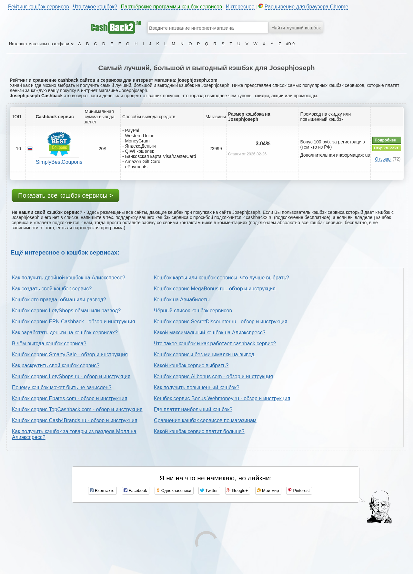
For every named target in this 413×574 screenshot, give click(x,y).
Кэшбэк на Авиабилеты (182, 299)
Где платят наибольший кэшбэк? (193, 409)
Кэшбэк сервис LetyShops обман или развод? (66, 310)
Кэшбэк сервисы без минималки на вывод (204, 354)
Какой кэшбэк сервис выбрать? (191, 365)
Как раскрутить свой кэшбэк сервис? (55, 365)
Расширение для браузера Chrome (306, 6)
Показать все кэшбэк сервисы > (65, 195)
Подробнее (385, 140)
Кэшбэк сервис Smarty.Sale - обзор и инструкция (70, 354)
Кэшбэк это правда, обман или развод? (59, 299)
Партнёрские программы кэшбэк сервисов (171, 6)
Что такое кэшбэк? (95, 6)
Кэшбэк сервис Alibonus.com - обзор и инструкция (213, 376)
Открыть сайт (386, 148)
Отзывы (383, 159)
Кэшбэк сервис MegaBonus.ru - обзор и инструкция (215, 288)
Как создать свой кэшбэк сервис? (52, 288)
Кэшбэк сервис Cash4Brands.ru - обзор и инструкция (74, 420)
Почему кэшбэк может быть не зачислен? (61, 387)
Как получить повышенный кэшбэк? (196, 387)
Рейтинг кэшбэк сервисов (38, 6)
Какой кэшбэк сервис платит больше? (199, 431)
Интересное (240, 6)
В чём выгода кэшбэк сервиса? (49, 343)
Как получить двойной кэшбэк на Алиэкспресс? (68, 277)
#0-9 (290, 43)
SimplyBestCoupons (59, 162)
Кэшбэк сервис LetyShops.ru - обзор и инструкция (71, 376)
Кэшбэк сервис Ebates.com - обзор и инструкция (69, 398)
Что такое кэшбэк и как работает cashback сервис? (215, 343)
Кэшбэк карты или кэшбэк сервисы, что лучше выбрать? (221, 277)
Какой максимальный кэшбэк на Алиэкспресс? (210, 332)
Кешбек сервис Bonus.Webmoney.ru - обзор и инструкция (222, 398)
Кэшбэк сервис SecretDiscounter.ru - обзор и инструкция (220, 321)
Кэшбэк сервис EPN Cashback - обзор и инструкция (73, 321)
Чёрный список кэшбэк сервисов (193, 310)
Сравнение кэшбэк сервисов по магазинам (205, 420)
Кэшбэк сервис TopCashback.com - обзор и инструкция (77, 409)
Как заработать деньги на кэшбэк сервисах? (65, 332)
